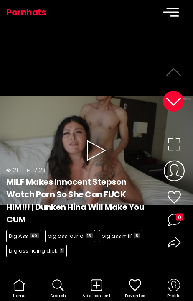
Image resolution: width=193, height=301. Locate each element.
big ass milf (121, 236)
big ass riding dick (36, 251)
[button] (173, 101)
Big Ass (24, 236)
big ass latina (70, 236)
